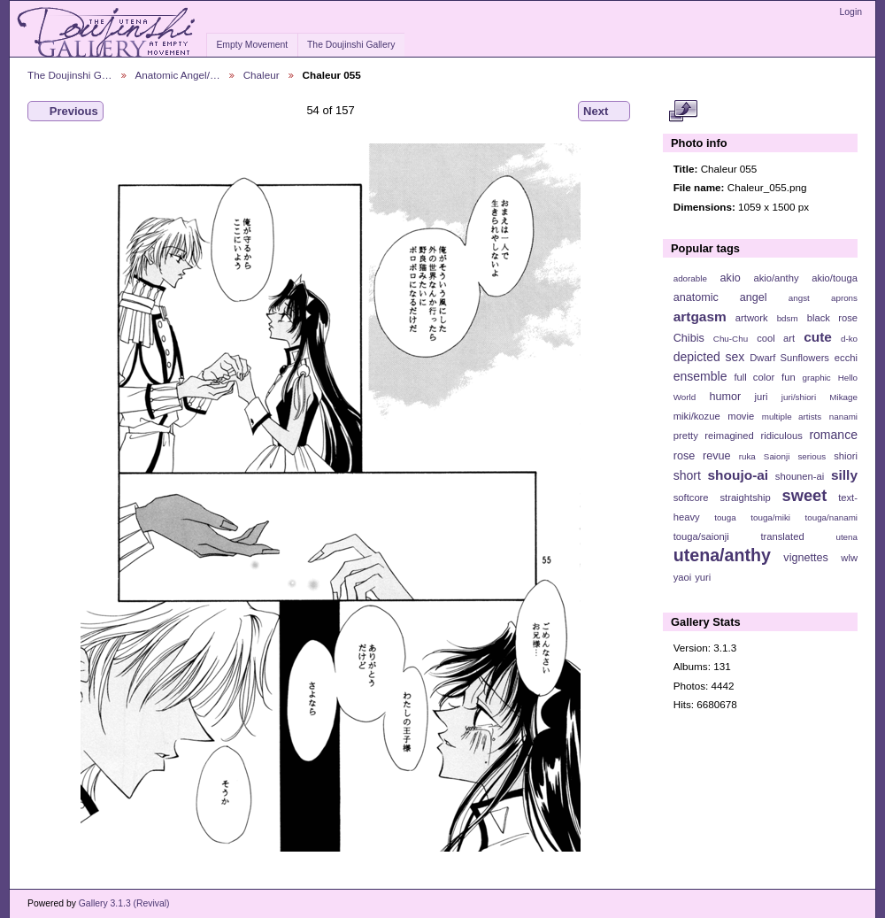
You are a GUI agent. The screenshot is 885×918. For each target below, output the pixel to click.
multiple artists (791, 416)
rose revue (702, 456)
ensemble (700, 376)
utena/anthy (722, 555)
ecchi (846, 357)
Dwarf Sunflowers (789, 357)
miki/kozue (696, 416)
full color (754, 377)
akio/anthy (775, 278)
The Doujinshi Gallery (351, 45)
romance (833, 435)
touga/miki (770, 517)
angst (799, 298)
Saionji (776, 456)
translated (782, 536)
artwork (751, 317)
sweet (804, 495)
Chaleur (261, 75)
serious (811, 456)
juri (761, 396)
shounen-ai (800, 476)
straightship (745, 497)
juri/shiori (798, 397)
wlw (849, 557)
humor (725, 396)
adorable (690, 278)
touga (725, 517)
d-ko (849, 338)
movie (740, 416)
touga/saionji (701, 536)
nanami (843, 416)
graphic (817, 377)
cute (818, 336)
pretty (685, 435)
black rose (832, 317)
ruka (747, 456)
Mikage (843, 397)
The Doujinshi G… (69, 75)
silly (844, 474)
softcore (691, 497)
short (687, 475)
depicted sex (709, 357)
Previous (65, 111)
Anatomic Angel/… (177, 75)
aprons (844, 298)
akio (730, 278)
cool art (776, 338)
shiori (846, 456)
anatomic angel (720, 297)
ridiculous (781, 435)
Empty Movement (252, 45)
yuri (703, 577)
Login (851, 12)
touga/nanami (831, 517)
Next (604, 111)
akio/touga (835, 278)
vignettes (805, 558)
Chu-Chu (730, 338)
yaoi (682, 577)
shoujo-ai (738, 474)
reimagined (729, 435)
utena (846, 537)
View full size (683, 111)
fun (788, 377)
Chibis (688, 338)
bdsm (787, 318)
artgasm (700, 316)
